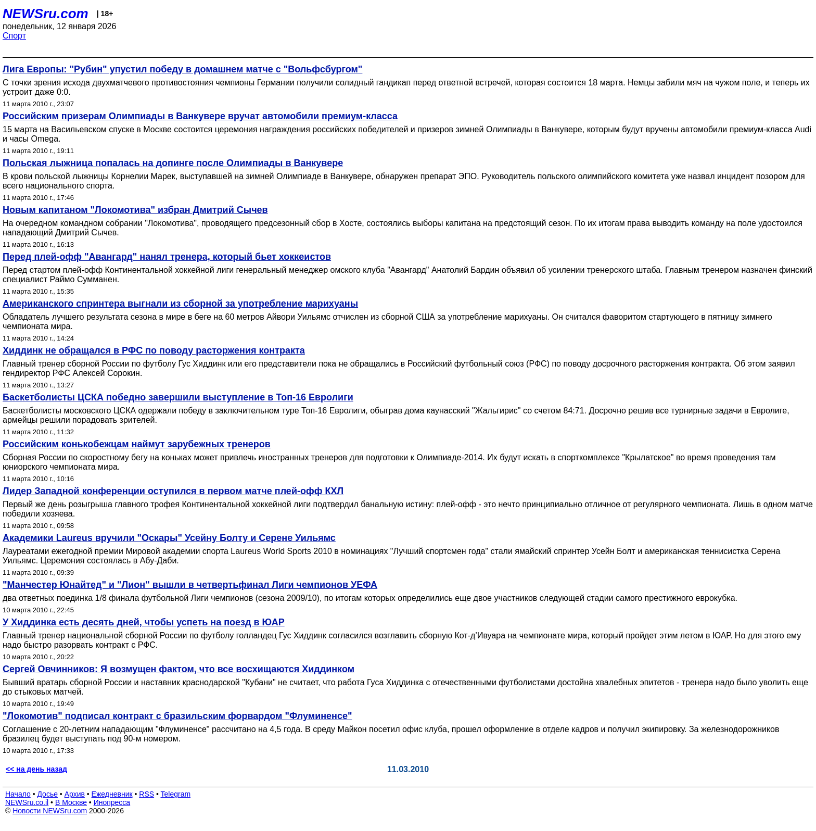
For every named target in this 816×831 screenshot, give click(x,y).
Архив (75, 794)
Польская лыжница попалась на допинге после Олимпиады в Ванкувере (173, 163)
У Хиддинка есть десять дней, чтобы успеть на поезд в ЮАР (144, 622)
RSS (146, 794)
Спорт (14, 35)
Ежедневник (112, 794)
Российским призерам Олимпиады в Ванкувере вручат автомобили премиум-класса (200, 116)
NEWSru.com (45, 13)
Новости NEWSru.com (49, 811)
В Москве (71, 802)
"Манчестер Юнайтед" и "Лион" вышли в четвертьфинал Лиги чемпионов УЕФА (190, 585)
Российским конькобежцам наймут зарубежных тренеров (137, 444)
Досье (47, 794)
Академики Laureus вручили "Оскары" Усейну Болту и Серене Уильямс (169, 538)
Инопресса (112, 802)
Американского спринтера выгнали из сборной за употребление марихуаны (180, 303)
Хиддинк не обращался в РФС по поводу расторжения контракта (154, 350)
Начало (18, 794)
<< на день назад (36, 769)
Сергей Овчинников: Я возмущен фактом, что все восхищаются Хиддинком (178, 669)
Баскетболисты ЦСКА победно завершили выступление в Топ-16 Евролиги (178, 397)
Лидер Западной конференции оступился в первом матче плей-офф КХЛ (173, 491)
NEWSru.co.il (26, 802)
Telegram (176, 794)
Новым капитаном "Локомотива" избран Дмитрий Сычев (135, 210)
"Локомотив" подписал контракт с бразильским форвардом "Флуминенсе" (177, 716)
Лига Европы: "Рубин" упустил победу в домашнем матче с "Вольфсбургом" (182, 69)
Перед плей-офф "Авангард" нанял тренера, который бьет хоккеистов (167, 256)
